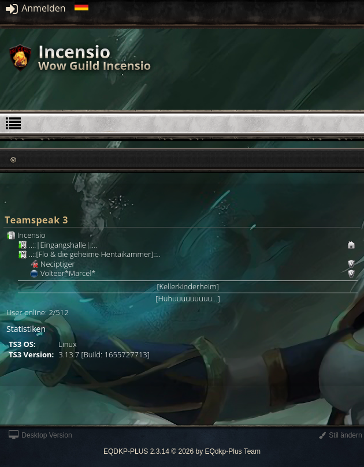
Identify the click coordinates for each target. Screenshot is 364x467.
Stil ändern (340, 435)
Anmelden (36, 8)
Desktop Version (40, 435)
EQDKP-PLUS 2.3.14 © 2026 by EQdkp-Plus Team (182, 451)
